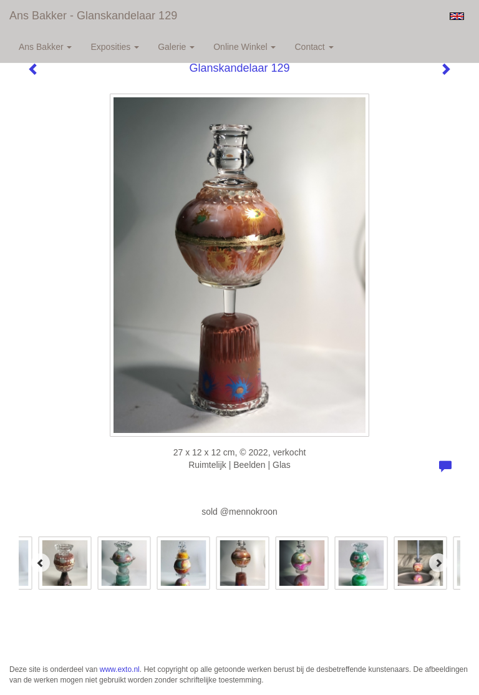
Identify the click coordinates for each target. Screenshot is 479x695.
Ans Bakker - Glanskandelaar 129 (93, 15)
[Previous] (40, 562)
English (457, 16)
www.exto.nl (120, 669)
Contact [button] (313, 47)
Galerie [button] (176, 47)
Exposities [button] (114, 47)
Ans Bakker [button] (45, 47)
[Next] (438, 562)
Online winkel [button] (244, 47)
